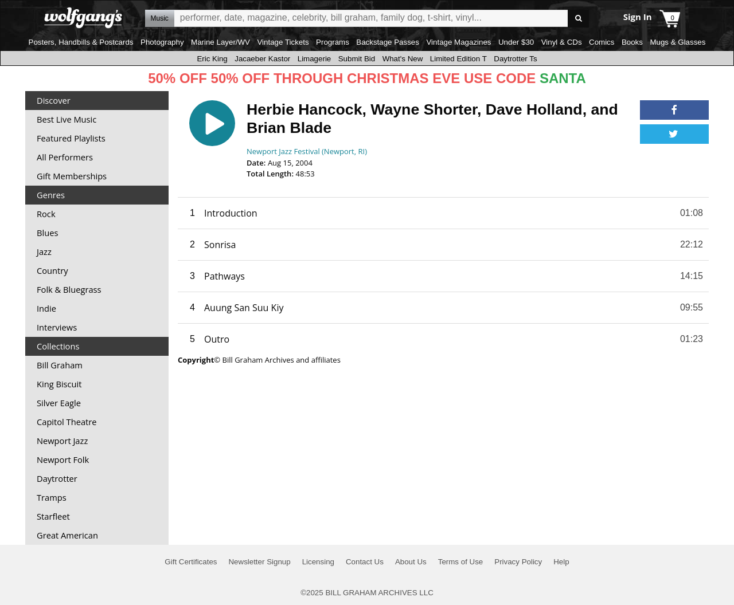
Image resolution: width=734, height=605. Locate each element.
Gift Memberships (72, 176)
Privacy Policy (518, 561)
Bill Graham (60, 365)
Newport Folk (63, 459)
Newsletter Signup (259, 561)
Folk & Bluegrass (69, 289)
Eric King (212, 58)
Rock (46, 213)
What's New (402, 58)
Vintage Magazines (458, 42)
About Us (411, 561)
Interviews (57, 327)
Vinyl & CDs (561, 42)
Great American (67, 535)
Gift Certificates (191, 561)
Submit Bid (356, 58)
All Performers (65, 157)
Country (52, 270)
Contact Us (365, 561)
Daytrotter (57, 478)
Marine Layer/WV (220, 42)
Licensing (318, 561)
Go (578, 19)
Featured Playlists (71, 138)
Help (561, 561)
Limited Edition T (458, 58)
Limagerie (314, 58)
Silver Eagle (59, 402)
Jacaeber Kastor (262, 58)
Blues (47, 232)
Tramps (52, 497)
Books (632, 42)
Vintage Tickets (283, 42)
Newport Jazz (62, 440)
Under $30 (516, 42)
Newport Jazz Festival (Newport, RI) (307, 151)
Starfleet (53, 516)
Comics (601, 42)
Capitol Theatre (66, 421)
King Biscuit (59, 384)
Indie (46, 308)
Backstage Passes (387, 42)
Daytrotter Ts (515, 58)
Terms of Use (460, 561)
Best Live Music (66, 119)
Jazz (44, 251)
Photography (162, 42)
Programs (332, 42)
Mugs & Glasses (677, 42)
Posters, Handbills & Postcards (81, 42)
